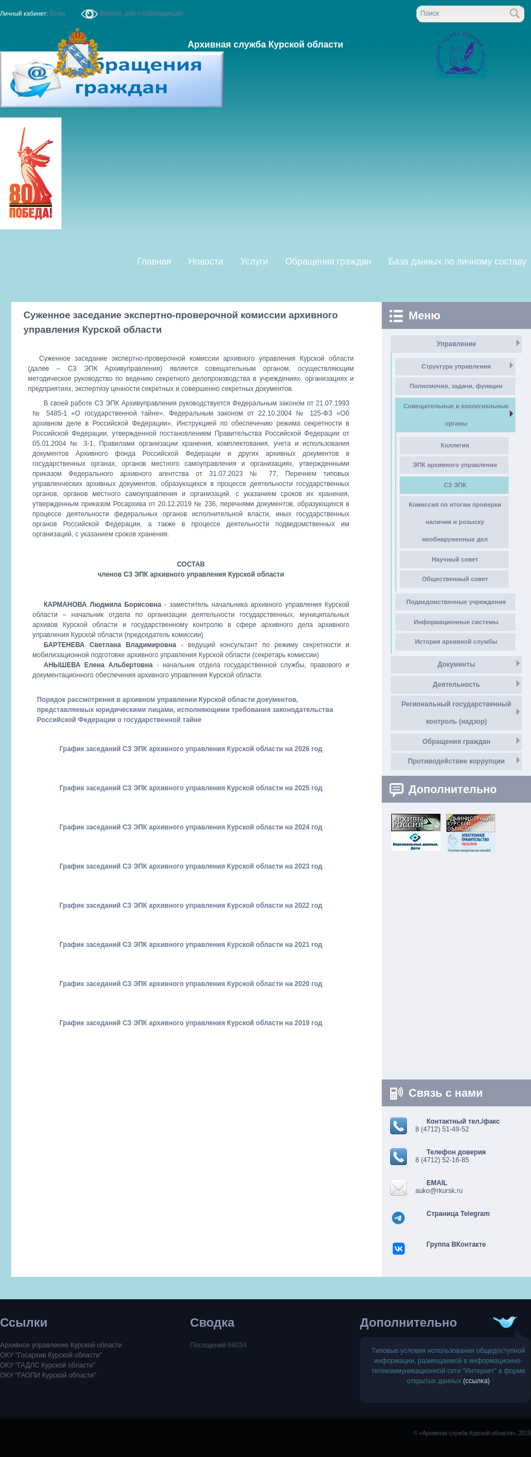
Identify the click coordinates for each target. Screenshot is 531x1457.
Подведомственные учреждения (456, 601)
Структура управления (456, 366)
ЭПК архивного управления (455, 464)
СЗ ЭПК (455, 485)
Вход (57, 13)
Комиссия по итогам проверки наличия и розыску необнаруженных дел (455, 522)
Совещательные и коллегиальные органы (456, 415)
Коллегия (455, 445)
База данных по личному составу (457, 261)
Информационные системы (456, 622)
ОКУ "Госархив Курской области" (51, 1355)
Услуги (254, 261)
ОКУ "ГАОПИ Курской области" (48, 1375)
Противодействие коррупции (456, 761)
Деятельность (456, 685)
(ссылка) (476, 1381)
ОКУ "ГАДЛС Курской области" (48, 1365)
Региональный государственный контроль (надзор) (456, 712)
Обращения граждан (328, 261)
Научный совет (455, 559)
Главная (154, 261)
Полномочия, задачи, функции (456, 386)
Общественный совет (455, 579)
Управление (456, 344)
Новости (205, 261)
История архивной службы (456, 641)
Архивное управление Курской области (61, 1345)
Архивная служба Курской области (265, 44)
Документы (456, 664)
